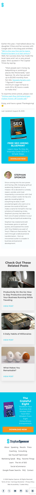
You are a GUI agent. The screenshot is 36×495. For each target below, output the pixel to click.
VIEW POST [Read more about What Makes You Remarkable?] (8, 376)
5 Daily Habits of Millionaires (17, 334)
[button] (33, 5)
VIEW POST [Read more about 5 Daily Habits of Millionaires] (8, 340)
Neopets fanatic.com (21, 80)
